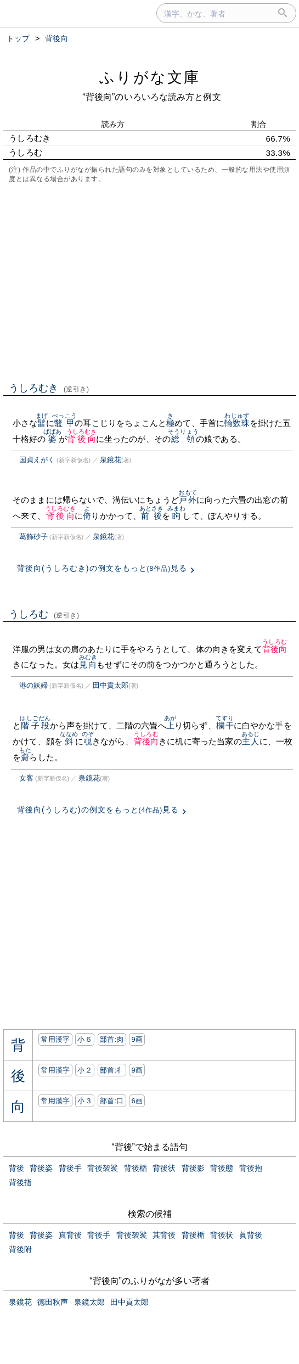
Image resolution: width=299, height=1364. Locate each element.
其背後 (164, 1235)
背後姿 (41, 1168)
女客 (26, 778)
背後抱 (250, 1168)
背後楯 (135, 1168)
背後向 (81, 439)
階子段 (35, 725)
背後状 (164, 1168)
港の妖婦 (33, 685)
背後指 (20, 1182)
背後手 (70, 1168)
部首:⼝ (112, 1101)
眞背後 (250, 1235)
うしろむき (49, 388)
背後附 (20, 1249)
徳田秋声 (52, 1302)
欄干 (225, 725)
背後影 (193, 1168)
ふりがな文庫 (149, 77)
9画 (137, 1039)
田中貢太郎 (110, 685)
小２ (84, 1070)
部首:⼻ (112, 1070)
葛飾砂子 (33, 536)
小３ (84, 1101)
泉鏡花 (110, 460)
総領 (183, 439)
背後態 (221, 1168)
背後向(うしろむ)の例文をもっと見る (98, 809)
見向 (88, 664)
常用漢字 (55, 1039)
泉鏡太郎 (89, 1302)
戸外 (187, 499)
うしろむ (44, 614)
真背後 (70, 1235)
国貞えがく (37, 460)
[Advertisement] (149, 281)
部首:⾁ (112, 1039)
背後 (16, 1168)
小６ (84, 1039)
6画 (137, 1101)
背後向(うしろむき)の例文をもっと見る (102, 568)
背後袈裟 (102, 1168)
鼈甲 (64, 423)
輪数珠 (236, 423)
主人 (250, 741)
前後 (151, 515)
